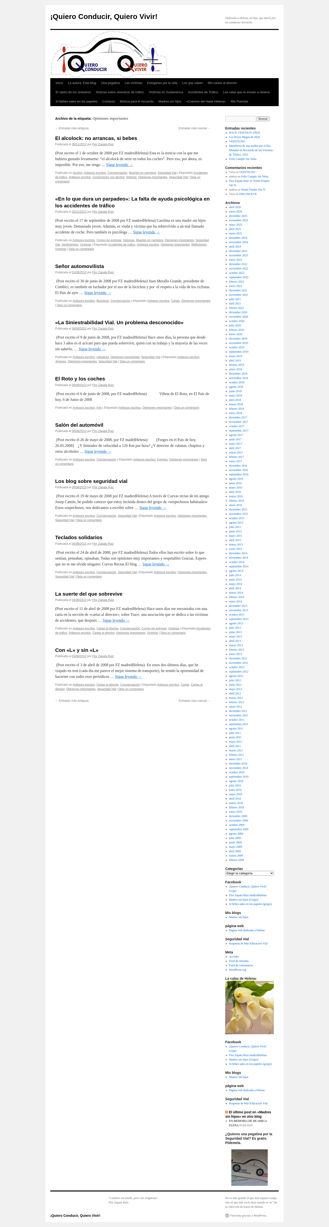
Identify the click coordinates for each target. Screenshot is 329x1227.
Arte (99, 407)
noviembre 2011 (238, 715)
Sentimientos (69, 244)
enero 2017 (235, 461)
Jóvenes (60, 361)
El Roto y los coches (80, 378)
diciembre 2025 (238, 216)
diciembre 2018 (238, 373)
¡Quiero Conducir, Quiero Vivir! (103, 16)
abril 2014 (235, 588)
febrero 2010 (236, 807)
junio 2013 (235, 632)
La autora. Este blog (82, 83)
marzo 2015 (236, 544)
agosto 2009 (236, 833)
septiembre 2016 (239, 474)
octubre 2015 (236, 518)
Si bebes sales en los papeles (76, 101)
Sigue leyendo (119, 165)
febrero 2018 (236, 408)
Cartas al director (107, 628)
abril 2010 (235, 798)
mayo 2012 (235, 689)
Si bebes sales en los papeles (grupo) (250, 904)
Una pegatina (110, 83)
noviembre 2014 (238, 557)
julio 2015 (235, 527)
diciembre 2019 (238, 338)
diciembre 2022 (238, 264)
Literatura (102, 357)
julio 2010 (235, 785)
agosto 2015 (236, 522)
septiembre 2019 (239, 351)
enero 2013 (235, 654)
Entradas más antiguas (72, 128)
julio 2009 (235, 838)
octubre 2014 (236, 562)
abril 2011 (235, 746)
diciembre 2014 (238, 553)
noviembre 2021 (238, 294)
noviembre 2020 (238, 316)
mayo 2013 (235, 636)
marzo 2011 (236, 750)
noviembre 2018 (238, 378)
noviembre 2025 (238, 220)
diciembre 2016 (238, 465)
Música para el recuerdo (137, 101)
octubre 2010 (236, 772)
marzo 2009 (236, 855)
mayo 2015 (235, 535)
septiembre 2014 (239, 566)
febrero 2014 (236, 597)
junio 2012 (235, 684)
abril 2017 (235, 448)
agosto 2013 (236, 623)
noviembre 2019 (238, 343)
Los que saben (192, 83)
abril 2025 (235, 229)
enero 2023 (235, 259)
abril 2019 (235, 360)
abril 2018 (235, 400)
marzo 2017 (236, 452)
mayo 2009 (235, 847)
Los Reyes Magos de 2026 (244, 137)
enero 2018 (235, 413)
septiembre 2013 (239, 619)
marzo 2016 (236, 496)
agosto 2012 (236, 676)
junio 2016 (235, 483)
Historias (129, 240)
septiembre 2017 (239, 430)
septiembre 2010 (239, 776)
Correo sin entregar (108, 240)
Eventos (162, 459)
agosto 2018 (236, 386)
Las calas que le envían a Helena (246, 92)
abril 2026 (235, 207)
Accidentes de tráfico (121, 244)
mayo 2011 (235, 741)
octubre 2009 (236, 825)
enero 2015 (235, 549)
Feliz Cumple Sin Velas (243, 159)
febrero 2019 (236, 365)
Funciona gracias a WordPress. (248, 1215)
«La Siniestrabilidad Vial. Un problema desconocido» (119, 322)
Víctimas (85, 244)
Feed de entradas (239, 961)
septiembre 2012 (239, 671)
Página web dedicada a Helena (247, 930)
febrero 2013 (236, 649)
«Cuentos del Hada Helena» (206, 101)
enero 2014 (235, 601)
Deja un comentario (81, 249)
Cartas (175, 301)
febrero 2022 (236, 281)
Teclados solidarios (79, 537)
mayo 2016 (235, 487)
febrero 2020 (236, 330)
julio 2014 (235, 575)
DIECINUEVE (248, 194)
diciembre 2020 (238, 312)
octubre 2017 (236, 426)
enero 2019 (235, 369)
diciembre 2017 (238, 417)
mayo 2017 (235, 443)
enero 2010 (235, 811)
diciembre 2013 (238, 606)
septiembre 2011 (238, 724)
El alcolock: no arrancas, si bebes (96, 138)
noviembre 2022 (238, 268)
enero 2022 (235, 286)
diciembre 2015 (238, 509)
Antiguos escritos (95, 173)
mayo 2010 (235, 794)
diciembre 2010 (238, 763)
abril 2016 (235, 492)
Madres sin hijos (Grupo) (244, 899)
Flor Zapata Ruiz (103, 144)
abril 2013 (235, 641)
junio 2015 (235, 531)
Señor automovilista (79, 266)
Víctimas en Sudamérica (166, 92)
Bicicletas (102, 301)
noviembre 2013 (238, 610)
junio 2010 (235, 790)
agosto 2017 (236, 435)
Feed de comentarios (241, 965)
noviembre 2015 (238, 514)
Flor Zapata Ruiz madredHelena (248, 895)
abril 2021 (235, 303)
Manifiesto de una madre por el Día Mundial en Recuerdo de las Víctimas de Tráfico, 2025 (251, 150)
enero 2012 (235, 706)
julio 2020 (235, 325)
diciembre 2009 (238, 816)
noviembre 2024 (238, 242)
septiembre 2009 (239, 829)
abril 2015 (235, 540)
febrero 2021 (236, 308)
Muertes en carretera (142, 173)
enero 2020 (235, 334)
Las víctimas (133, 83)
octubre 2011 (236, 719)
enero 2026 (235, 211)
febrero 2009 (236, 860)
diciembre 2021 (238, 290)
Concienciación (117, 173)
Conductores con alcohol (108, 177)
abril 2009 (235, 851)
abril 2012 (235, 693)
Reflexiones (199, 244)
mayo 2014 (235, 584)
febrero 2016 (236, 500)
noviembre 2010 (238, 768)
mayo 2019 (235, 356)
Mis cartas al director (222, 83)
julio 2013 (235, 627)
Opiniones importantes (152, 177)
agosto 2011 (236, 728)
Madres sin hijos (170, 101)
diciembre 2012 (238, 658)
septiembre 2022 (239, 277)
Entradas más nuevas (195, 128)
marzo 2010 (236, 803)
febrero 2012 (236, 702)
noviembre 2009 (238, 820)
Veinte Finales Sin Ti (253, 189)
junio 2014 (235, 579)
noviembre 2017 (238, 422)
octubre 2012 (236, 667)
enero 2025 (235, 233)
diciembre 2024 (238, 238)
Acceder (234, 956)
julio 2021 (235, 299)
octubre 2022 (236, 273)
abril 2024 (235, 246)
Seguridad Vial (167, 173)
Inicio (59, 83)
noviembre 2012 (238, 662)
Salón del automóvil (79, 425)
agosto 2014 (236, 570)
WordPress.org (237, 969)
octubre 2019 (236, 347)
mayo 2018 (235, 395)
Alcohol (77, 173)
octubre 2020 (236, 321)
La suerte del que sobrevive (88, 594)
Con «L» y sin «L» (77, 650)
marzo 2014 (236, 592)
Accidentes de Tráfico (203, 92)
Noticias (131, 177)
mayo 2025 (235, 224)
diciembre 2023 (238, 251)
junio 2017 (235, 439)
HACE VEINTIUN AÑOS (244, 132)
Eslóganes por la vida (162, 83)
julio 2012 (235, 680)
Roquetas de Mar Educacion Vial (248, 943)
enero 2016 (235, 505)
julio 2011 (235, 733)
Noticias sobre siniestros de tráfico (120, 92)
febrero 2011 (236, 754)
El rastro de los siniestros (73, 92)
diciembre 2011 (238, 711)
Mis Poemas (239, 101)
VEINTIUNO (237, 141)
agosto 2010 (236, 781)
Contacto (108, 101)
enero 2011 (235, 759)
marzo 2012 (236, 698)
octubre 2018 (236, 382)
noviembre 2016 (238, 470)
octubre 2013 (236, 614)
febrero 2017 (236, 457)
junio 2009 (235, 842)
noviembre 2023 (238, 255)
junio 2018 (235, 391)
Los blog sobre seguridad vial (91, 481)
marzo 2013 (236, 645)
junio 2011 (235, 737)
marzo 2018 (236, 404)
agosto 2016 (236, 478)
